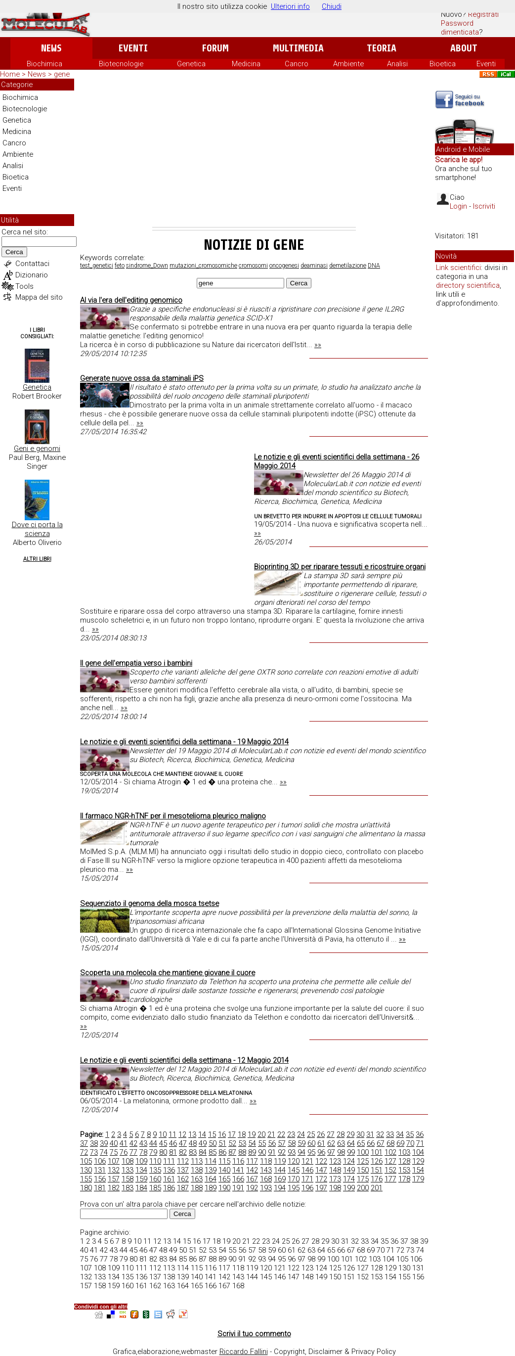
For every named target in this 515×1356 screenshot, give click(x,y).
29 (350, 1134)
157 (114, 1179)
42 (133, 1143)
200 (363, 1187)
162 (183, 1179)
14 (202, 1134)
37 (84, 1143)
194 (280, 1187)
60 (311, 1143)
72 (84, 1152)
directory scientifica (468, 285)
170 (294, 1179)
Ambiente (348, 63)
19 (252, 1134)
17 (232, 1134)
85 (212, 1152)
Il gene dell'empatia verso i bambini (136, 663)
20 (261, 1134)
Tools (24, 286)
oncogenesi (284, 265)
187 (183, 1187)
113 (197, 1161)
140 (224, 1170)
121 (307, 1161)
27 (331, 1134)
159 (141, 1179)
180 (86, 1187)
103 (404, 1152)
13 (192, 1134)
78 (143, 1152)
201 (377, 1187)
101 (377, 1152)
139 (210, 1170)
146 (307, 1170)
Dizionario (31, 275)
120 (294, 1161)
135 (155, 1170)
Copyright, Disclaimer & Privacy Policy (335, 1351)
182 (114, 1187)
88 (242, 1152)
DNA (374, 265)
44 (153, 1143)
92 (282, 1152)
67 (381, 1143)
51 (222, 1143)
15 (212, 1134)
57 (282, 1143)
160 (155, 1179)
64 (351, 1143)
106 (100, 1161)
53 (242, 1143)
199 (349, 1187)
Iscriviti (484, 206)
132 (114, 1170)
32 (380, 1134)
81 (173, 1152)
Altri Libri (37, 559)
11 (172, 1134)
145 (294, 1170)
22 (281, 1134)
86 (222, 1152)
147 (321, 1170)
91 (272, 1152)
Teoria (381, 48)
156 (100, 1179)
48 (193, 1143)
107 (114, 1161)
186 (169, 1187)
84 (203, 1152)
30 (360, 1134)
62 (331, 1143)
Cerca (14, 252)
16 (222, 1134)
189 (210, 1187)
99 (351, 1152)
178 (404, 1179)
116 (238, 1161)
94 (301, 1152)
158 (127, 1179)
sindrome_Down (147, 265)
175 (363, 1179)
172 (321, 1179)
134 (141, 1170)
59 (301, 1143)
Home (10, 74)
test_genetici (96, 265)
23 (291, 1134)
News (51, 48)
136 (169, 1170)
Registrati (483, 14)
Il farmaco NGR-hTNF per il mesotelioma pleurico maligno (173, 816)
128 (404, 1161)
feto (120, 265)
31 (370, 1134)
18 (242, 1134)
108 (127, 1161)
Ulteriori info (290, 6)
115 (224, 1161)
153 (404, 1170)
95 (311, 1152)
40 (114, 1143)
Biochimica (44, 63)
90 (262, 1152)
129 (418, 1161)
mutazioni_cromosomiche (203, 265)
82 (183, 1152)
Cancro (296, 63)
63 (341, 1143)
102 (390, 1152)
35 (410, 1134)
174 (349, 1179)
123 (335, 1161)
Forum (215, 48)
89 (252, 1152)
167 (252, 1179)
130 (86, 1170)
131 (100, 1170)
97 (331, 1152)
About (463, 48)
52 (232, 1143)
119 (280, 1161)
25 (311, 1134)
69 (400, 1143)
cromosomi (253, 265)
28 (340, 1134)
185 (155, 1187)
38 (94, 1143)
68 (390, 1143)
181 (100, 1187)
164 (210, 1179)
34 (400, 1134)
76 (124, 1152)
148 (335, 1170)
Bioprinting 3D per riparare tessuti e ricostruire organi (340, 566)
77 (133, 1152)
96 (321, 1152)
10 (163, 1134)
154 (418, 1170)
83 (193, 1152)
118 (266, 1161)
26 (321, 1134)
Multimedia (298, 48)
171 (307, 1179)
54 (252, 1143)
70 (410, 1143)
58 (292, 1143)
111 (169, 1161)
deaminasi (314, 265)
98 (341, 1152)
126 (377, 1161)
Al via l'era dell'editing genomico (131, 300)
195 (294, 1187)
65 (361, 1143)
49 (203, 1143)
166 (238, 1179)
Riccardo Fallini (243, 1351)
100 (363, 1152)
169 (280, 1179)
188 (197, 1187)
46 (173, 1143)
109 (141, 1161)
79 (153, 1152)
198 (335, 1187)
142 (252, 1170)
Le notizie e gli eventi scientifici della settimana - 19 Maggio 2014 (184, 741)
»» (317, 344)
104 (418, 1152)
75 (114, 1152)
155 (86, 1179)
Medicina (246, 63)
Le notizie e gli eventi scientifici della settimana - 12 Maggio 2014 (184, 1060)
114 (210, 1161)
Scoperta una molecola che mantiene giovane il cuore (167, 972)
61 (321, 1143)
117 (252, 1161)
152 (390, 1170)
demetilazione (347, 265)
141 (238, 1170)
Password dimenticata (460, 28)
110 (155, 1161)
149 (349, 1170)
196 (307, 1187)
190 (224, 1187)
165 (224, 1179)
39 (104, 1143)
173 (335, 1179)
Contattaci (32, 263)
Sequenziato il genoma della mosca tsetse (149, 903)
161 (169, 1179)
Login (458, 206)
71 (420, 1143)
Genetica (191, 63)
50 (212, 1143)
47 (183, 1143)
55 (262, 1143)
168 (266, 1179)
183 (127, 1187)
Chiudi (332, 6)
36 (420, 1134)
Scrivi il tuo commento (254, 1333)
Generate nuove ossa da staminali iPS (142, 378)
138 (197, 1170)
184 (141, 1187)
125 (363, 1161)
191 (238, 1187)
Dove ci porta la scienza (37, 529)
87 (232, 1152)
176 (377, 1179)
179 (418, 1179)
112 (183, 1161)
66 (371, 1143)
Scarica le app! (458, 159)
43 (143, 1143)
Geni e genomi (37, 448)
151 (377, 1170)
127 (390, 1161)
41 (124, 1143)
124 (349, 1161)
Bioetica (442, 63)
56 (272, 1143)
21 (271, 1134)
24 (301, 1134)
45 (163, 1143)
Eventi (133, 48)
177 (390, 1179)
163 (197, 1179)
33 (390, 1134)
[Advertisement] (254, 153)
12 (182, 1134)
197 (321, 1187)
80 (163, 1152)
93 (292, 1152)
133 (127, 1170)
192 (252, 1187)
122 (321, 1161)
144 (280, 1170)
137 (183, 1170)
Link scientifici (458, 267)
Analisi (397, 63)
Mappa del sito (39, 297)
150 (363, 1170)
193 (266, 1187)
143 (266, 1170)
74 (104, 1152)
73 (94, 1152)
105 (86, 1161)
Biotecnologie (121, 63)
